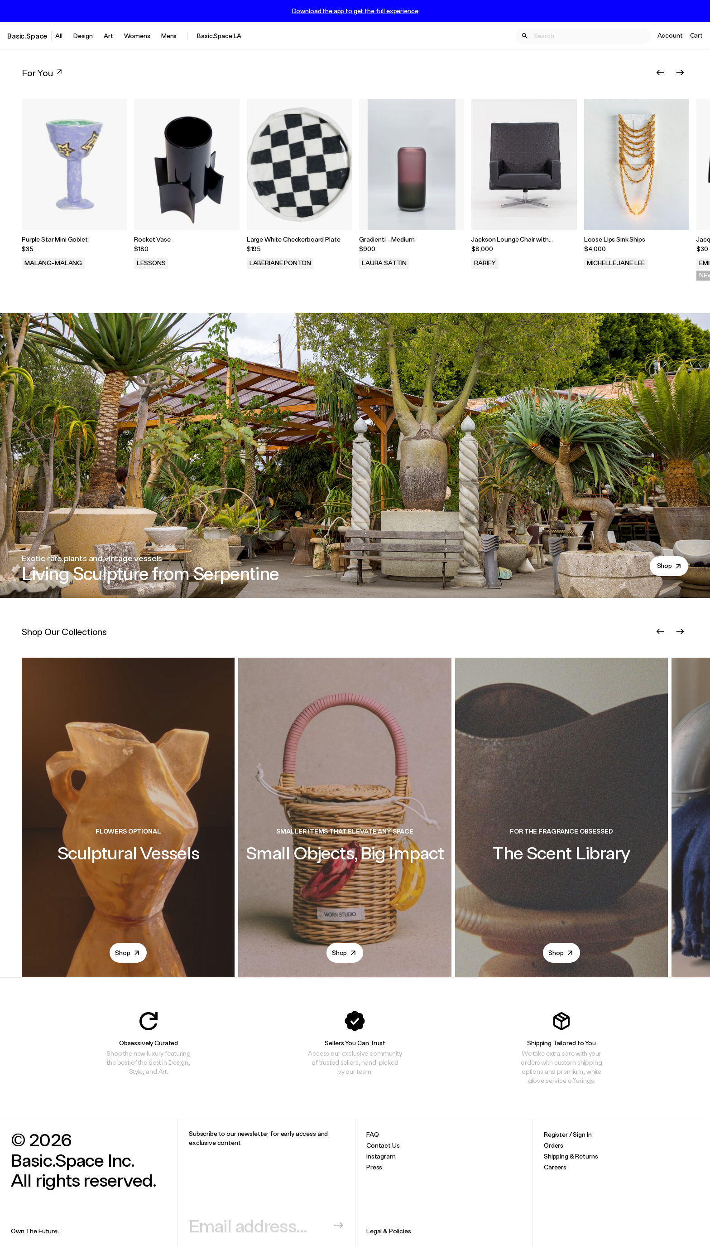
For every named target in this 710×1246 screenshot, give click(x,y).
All (58, 35)
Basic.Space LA (219, 35)
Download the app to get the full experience (355, 11)
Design (83, 35)
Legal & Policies (388, 1231)
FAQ (372, 1134)
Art (108, 35)
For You (43, 72)
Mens (169, 35)
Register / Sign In (567, 1134)
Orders (553, 1145)
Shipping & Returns (571, 1156)
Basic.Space (27, 35)
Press (374, 1167)
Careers (555, 1167)
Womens (137, 35)
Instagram (381, 1156)
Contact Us (383, 1145)
